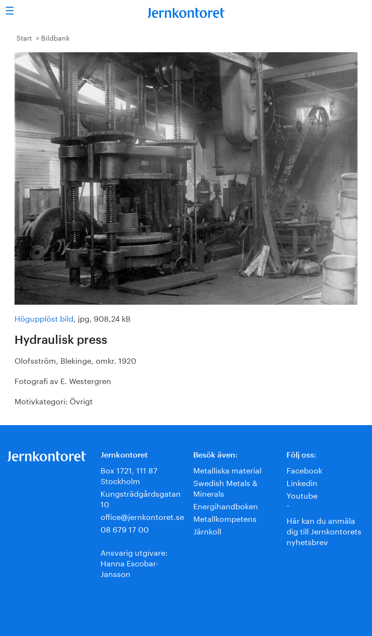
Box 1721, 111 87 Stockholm (128, 474)
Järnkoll (207, 530)
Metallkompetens (225, 518)
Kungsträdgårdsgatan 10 (140, 498)
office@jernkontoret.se (142, 516)
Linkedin (301, 482)
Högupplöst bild (43, 317)
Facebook (304, 469)
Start (24, 37)
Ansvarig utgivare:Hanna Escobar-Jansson (134, 562)
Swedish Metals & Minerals (225, 487)
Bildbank (55, 37)
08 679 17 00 (124, 528)
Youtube (301, 494)
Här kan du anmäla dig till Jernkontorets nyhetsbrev (323, 530)
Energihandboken (225, 505)
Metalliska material (227, 469)
